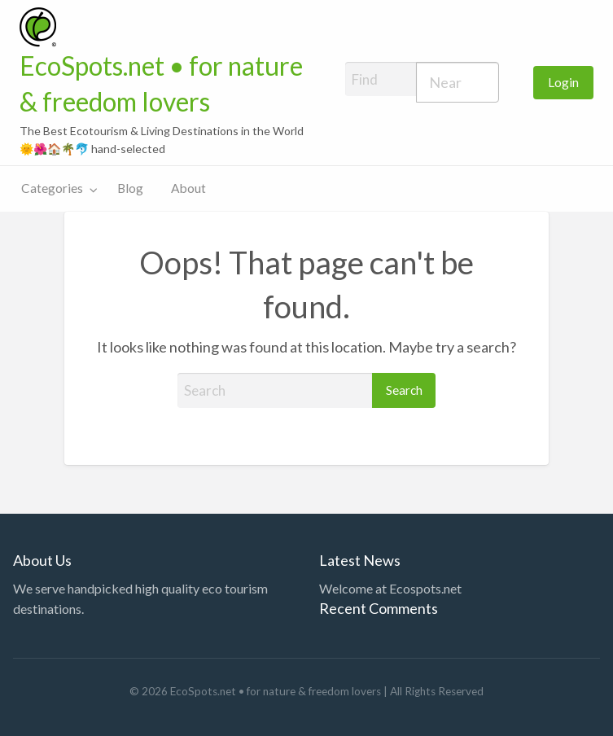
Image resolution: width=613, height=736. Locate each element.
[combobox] (458, 82)
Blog (130, 188)
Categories (52, 188)
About (188, 188)
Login (563, 82)
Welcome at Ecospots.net (390, 588)
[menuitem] (563, 82)
